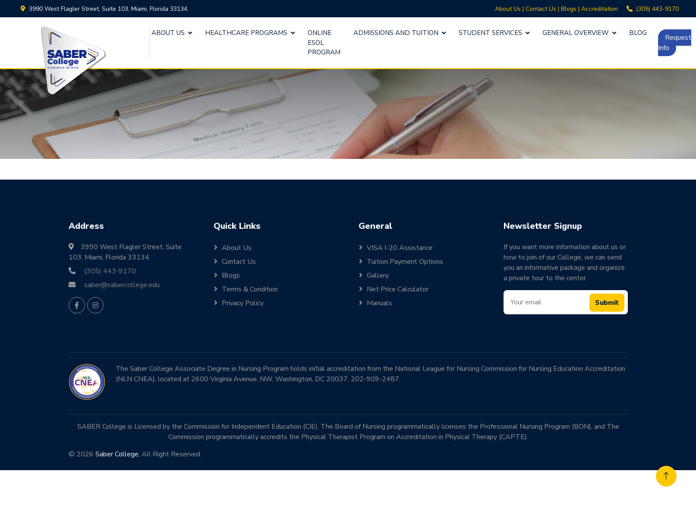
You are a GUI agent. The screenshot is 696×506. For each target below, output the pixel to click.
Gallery (378, 275)
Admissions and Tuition (395, 32)
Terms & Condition (250, 289)
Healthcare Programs (246, 32)
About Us (508, 9)
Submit (607, 302)
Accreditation (599, 9)
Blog (638, 32)
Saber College (117, 454)
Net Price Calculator (397, 289)
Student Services (490, 32)
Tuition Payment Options (405, 261)
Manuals (379, 303)
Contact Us (541, 9)
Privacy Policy (243, 303)
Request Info (674, 43)
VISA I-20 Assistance (400, 248)
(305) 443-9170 (657, 9)
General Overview (575, 32)
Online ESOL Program (324, 42)
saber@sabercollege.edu (122, 285)
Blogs (568, 9)
